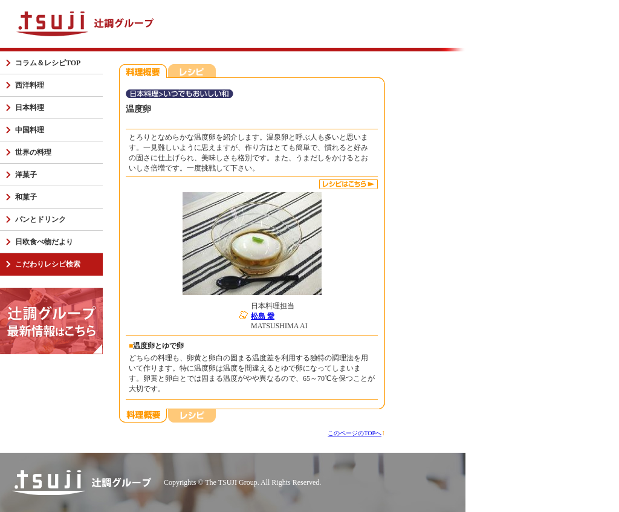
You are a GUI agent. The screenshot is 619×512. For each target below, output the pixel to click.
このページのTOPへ (354, 433)
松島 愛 (262, 316)
